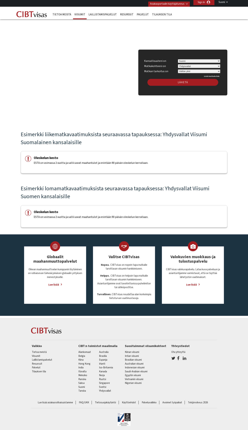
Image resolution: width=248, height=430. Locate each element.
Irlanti (102, 362)
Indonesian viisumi (134, 366)
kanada (103, 370)
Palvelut (143, 13)
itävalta (82, 370)
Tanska (82, 389)
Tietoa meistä (62, 13)
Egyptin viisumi (133, 374)
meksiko (82, 374)
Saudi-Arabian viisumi (136, 370)
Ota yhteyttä (178, 351)
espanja (103, 358)
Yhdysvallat (105, 389)
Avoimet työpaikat (172, 401)
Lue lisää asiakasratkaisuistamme (55, 401)
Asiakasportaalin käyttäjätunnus (165, 2)
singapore (104, 382)
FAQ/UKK (84, 401)
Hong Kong (84, 362)
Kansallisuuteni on (155, 59)
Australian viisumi (134, 362)
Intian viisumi (132, 354)
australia (103, 351)
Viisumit (79, 13)
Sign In (201, 2)
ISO (124, 418)
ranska (82, 378)
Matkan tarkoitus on (156, 69)
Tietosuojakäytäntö (105, 401)
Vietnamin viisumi (134, 378)
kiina (81, 358)
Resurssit (126, 13)
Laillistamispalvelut (103, 13)
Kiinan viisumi (132, 351)
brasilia (103, 354)
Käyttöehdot (129, 401)
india (81, 366)
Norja (102, 374)
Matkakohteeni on (155, 64)
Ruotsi (102, 378)
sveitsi (102, 385)
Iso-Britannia (106, 366)
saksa (81, 382)
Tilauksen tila (162, 13)
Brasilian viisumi (133, 358)
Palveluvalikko (149, 401)
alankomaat (84, 351)
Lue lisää (53, 283)
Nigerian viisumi (133, 382)
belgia (81, 354)
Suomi (222, 2)
